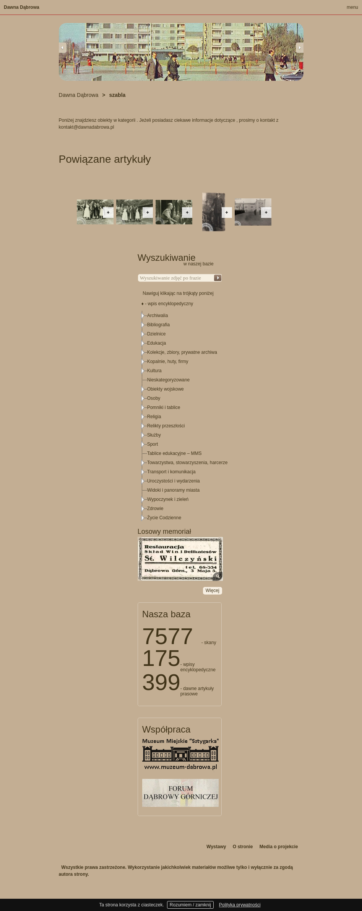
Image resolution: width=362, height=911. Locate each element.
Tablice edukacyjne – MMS (174, 453)
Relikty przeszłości (166, 426)
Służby (154, 435)
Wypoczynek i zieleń (168, 499)
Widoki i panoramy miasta (173, 490)
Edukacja (156, 343)
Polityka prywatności (240, 905)
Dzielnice (156, 334)
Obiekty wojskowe (165, 389)
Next (299, 47)
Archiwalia (157, 315)
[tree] (180, 416)
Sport (152, 444)
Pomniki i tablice (163, 407)
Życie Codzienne (164, 517)
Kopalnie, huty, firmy (167, 361)
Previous (62, 47)
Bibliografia (158, 324)
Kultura (154, 370)
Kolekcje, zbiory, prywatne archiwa (182, 352)
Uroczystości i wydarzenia (173, 481)
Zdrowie (155, 508)
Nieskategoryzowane (168, 380)
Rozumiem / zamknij (190, 905)
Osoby (154, 398)
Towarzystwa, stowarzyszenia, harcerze (187, 462)
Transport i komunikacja (171, 471)
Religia (154, 416)
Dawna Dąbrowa (21, 7)
